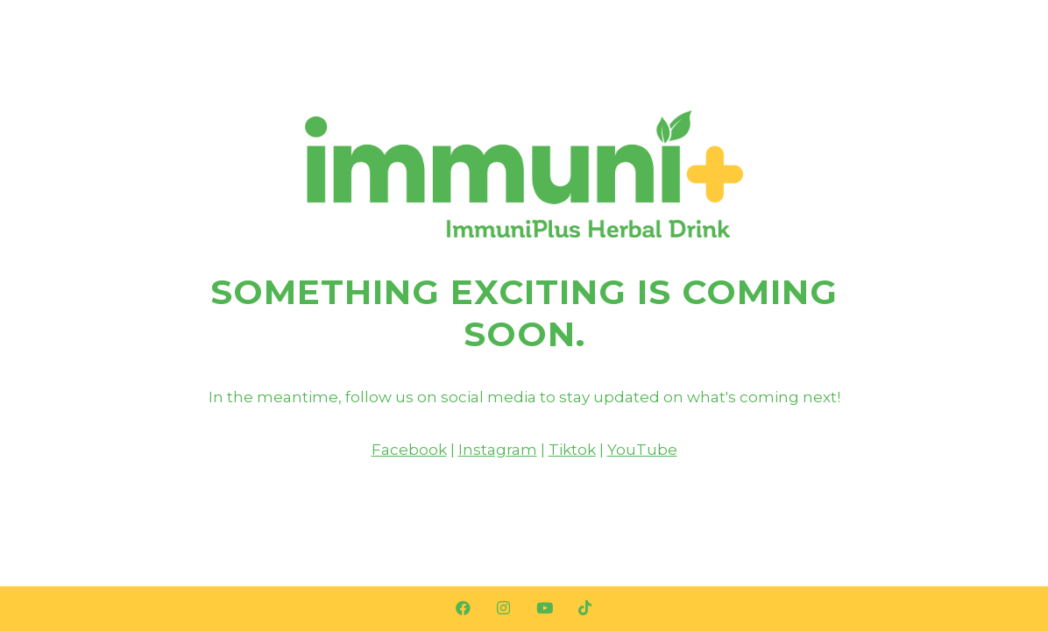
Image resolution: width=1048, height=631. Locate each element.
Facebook (409, 449)
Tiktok (572, 449)
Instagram (497, 449)
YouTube (642, 449)
